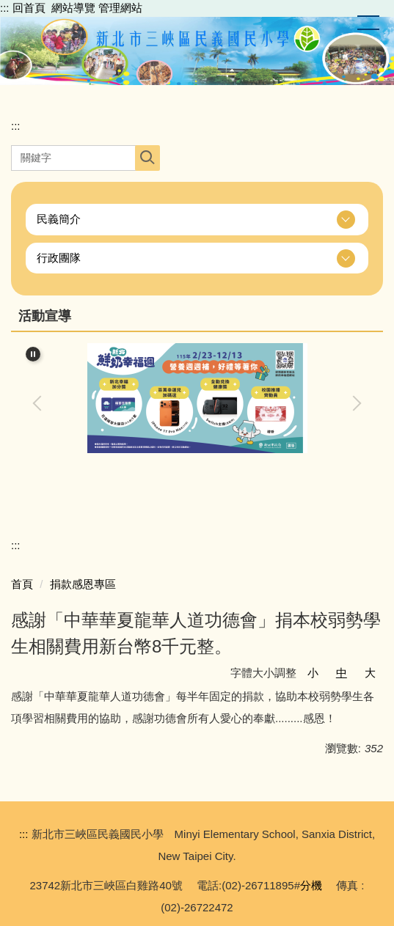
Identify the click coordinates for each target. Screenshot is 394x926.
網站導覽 (73, 7)
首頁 (22, 584)
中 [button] (341, 672)
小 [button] (312, 672)
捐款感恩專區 (83, 584)
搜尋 (147, 158)
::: (5, 7)
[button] (197, 219)
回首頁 (28, 7)
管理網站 (120, 7)
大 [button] (370, 672)
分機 (311, 885)
